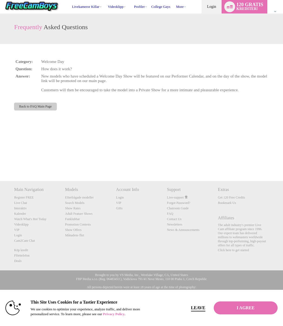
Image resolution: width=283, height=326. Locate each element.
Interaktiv (20, 208)
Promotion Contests (78, 224)
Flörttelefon (21, 255)
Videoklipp (116, 7)
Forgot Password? (178, 203)
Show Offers (73, 230)
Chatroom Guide (178, 208)
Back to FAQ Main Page (35, 106)
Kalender (20, 214)
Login (211, 7)
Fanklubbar (72, 219)
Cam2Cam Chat (24, 241)
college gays (160, 7)
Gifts (119, 208)
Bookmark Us (227, 203)
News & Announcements (183, 230)
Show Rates (73, 208)
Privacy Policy (113, 314)
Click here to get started (233, 250)
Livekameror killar (85, 7)
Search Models (75, 203)
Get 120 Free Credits (231, 197)
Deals (17, 261)
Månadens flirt (74, 235)
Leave (198, 307)
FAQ (170, 214)
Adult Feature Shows (79, 214)
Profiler (139, 7)
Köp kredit (21, 250)
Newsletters (174, 224)
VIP (16, 230)
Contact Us (174, 219)
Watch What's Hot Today (30, 219)
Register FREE (24, 197)
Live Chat (20, 203)
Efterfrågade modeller (79, 197)
